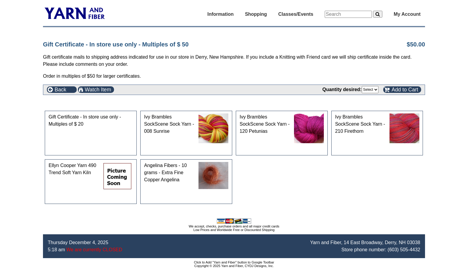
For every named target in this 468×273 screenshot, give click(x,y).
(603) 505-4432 (404, 249)
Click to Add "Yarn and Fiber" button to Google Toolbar (234, 262)
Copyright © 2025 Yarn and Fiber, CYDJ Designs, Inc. (234, 266)
